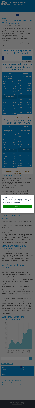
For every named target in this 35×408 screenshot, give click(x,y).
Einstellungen (17, 202)
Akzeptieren (17, 206)
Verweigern (17, 209)
